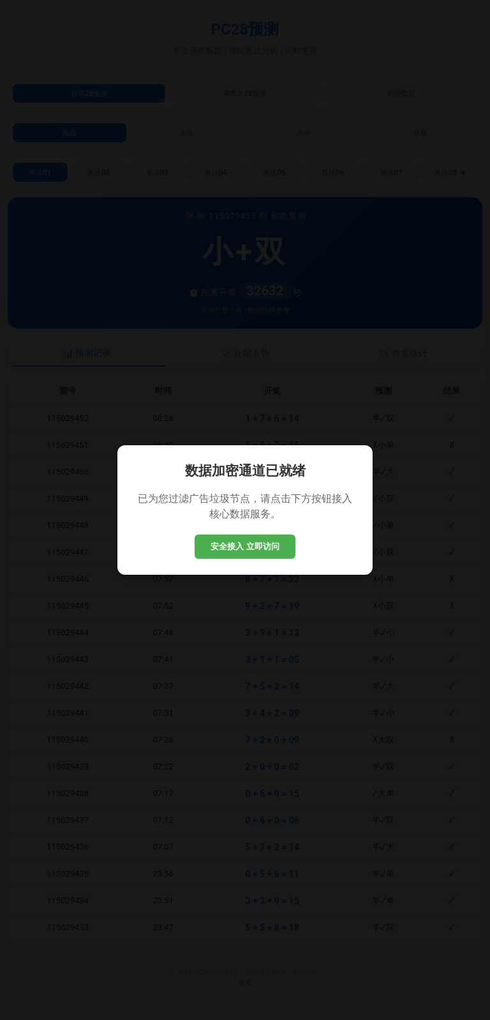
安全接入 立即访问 (245, 546)
